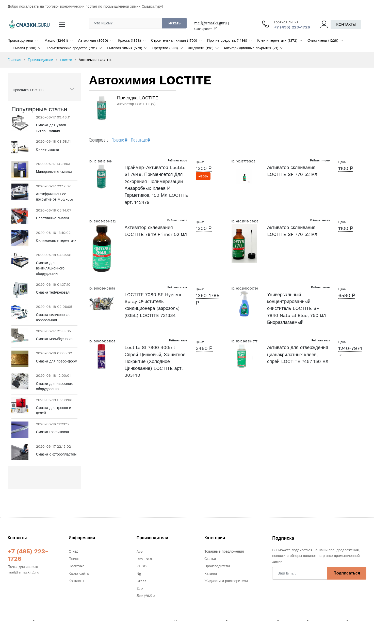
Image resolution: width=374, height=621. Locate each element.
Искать (174, 23)
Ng (139, 573)
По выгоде (140, 140)
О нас (73, 551)
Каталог (210, 573)
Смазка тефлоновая (53, 292)
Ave (140, 551)
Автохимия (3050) (93, 40)
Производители (20, 40)
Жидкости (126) (200, 48)
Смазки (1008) (24, 48)
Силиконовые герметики (56, 240)
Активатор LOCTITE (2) (136, 104)
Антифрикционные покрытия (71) (251, 48)
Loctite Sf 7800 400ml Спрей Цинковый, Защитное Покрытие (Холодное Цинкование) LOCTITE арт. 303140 (154, 361)
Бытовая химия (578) (124, 48)
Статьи (210, 559)
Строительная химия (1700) (174, 40)
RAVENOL (145, 559)
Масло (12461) (56, 40)
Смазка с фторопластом (56, 454)
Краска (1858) (129, 40)
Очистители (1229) (322, 40)
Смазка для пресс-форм (56, 361)
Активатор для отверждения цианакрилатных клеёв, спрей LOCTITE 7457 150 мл (297, 354)
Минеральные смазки (54, 172)
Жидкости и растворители (226, 581)
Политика (77, 566)
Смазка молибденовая (54, 339)
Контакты (346, 24)
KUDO (142, 566)
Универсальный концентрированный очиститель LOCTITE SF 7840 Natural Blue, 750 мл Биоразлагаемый (296, 308)
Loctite (66, 60)
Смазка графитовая (52, 432)
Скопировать (206, 29)
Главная (14, 60)
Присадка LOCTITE (29, 90)
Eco (140, 588)
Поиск (74, 559)
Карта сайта (79, 573)
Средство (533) (165, 48)
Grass (141, 581)
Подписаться (346, 573)
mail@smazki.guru (210, 23)
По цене (119, 140)
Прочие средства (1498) (227, 40)
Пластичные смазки (52, 218)
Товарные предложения (224, 551)
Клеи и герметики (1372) (277, 40)
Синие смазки (47, 149)
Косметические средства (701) (71, 48)
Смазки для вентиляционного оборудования (50, 268)
